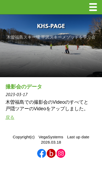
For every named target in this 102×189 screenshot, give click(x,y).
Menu (94, 7)
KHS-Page (51, 26)
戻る (9, 117)
